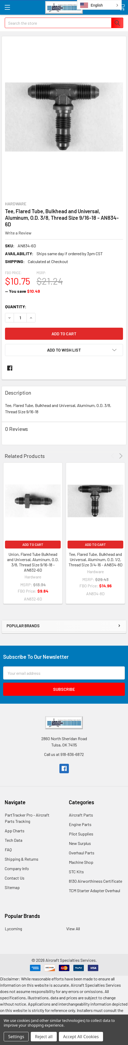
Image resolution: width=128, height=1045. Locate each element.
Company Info (17, 868)
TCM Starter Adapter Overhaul (94, 890)
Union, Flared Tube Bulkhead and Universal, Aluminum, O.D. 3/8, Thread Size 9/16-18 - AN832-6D (33, 562)
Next (120, 456)
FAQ (8, 849)
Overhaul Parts (81, 852)
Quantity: (15, 306)
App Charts (14, 830)
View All (73, 928)
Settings (16, 1036)
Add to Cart (32, 544)
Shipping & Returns (21, 858)
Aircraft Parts (81, 814)
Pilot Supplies (81, 833)
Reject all (44, 1036)
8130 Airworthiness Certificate (95, 881)
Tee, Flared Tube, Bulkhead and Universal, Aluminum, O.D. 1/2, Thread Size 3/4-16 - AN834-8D (95, 559)
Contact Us (14, 877)
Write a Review (18, 232)
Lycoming (13, 928)
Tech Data (13, 840)
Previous (113, 456)
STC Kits (76, 871)
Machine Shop (81, 862)
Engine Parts (80, 824)
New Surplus (80, 843)
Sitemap (12, 887)
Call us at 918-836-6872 (64, 754)
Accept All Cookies (81, 1036)
